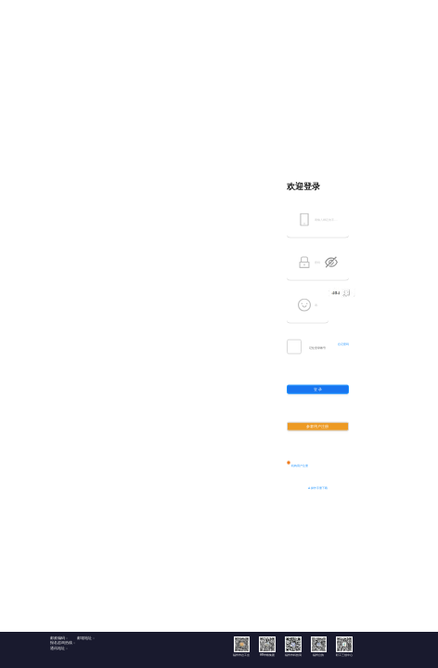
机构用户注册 (299, 465)
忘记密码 (343, 343)
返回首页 (391, 8)
